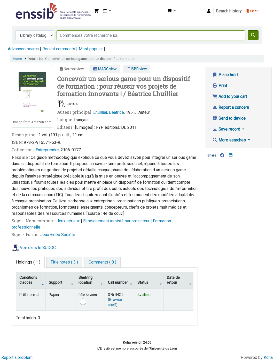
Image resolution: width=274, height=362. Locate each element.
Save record (226, 129)
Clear (251, 11)
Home (17, 58)
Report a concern (230, 107)
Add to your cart (229, 96)
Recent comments (58, 48)
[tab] (64, 262)
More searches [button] (229, 140)
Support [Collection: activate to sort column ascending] (55, 282)
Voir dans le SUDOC (38, 247)
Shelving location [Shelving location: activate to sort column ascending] (85, 280)
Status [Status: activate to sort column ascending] (142, 282)
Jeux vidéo (50, 234)
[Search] (253, 35)
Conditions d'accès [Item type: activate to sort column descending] (28, 280)
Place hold (225, 74)
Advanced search (23, 48)
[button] (96, 11)
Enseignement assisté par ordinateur (117, 220)
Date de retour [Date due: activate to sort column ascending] (173, 280)
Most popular (91, 48)
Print (219, 85)
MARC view (105, 69)
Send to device (229, 118)
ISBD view (137, 69)
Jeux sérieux (69, 220)
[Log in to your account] (208, 11)
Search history (229, 11)
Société (68, 234)
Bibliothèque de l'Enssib (27, 7)
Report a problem (17, 357)
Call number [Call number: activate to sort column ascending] (118, 282)
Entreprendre (47, 149)
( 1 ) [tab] (28, 262)
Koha (268, 357)
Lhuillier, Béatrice (108, 112)
